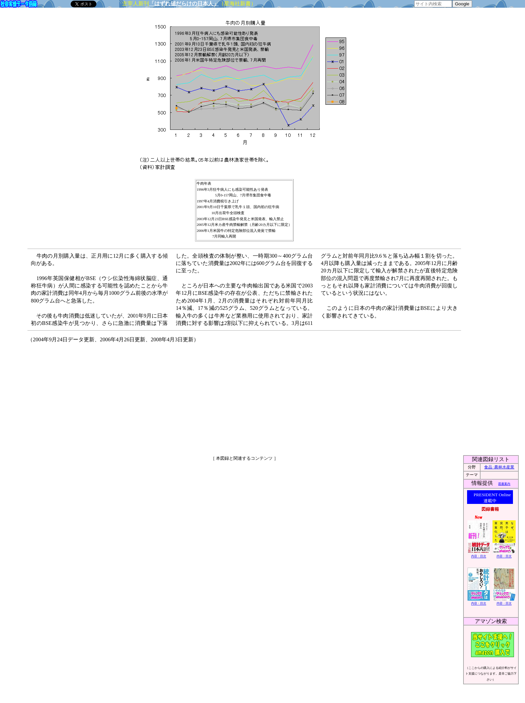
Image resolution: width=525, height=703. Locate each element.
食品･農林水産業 (499, 467)
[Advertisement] (187, 396)
